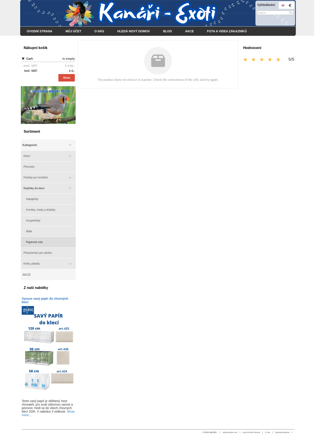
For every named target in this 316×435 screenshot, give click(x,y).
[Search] (290, 13)
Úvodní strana (254, 432)
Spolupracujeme (282, 432)
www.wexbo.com (230, 432)
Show (66, 77)
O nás (267, 432)
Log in (245, 432)
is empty (68, 58)
